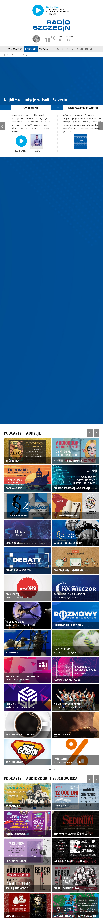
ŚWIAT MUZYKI (31, 108)
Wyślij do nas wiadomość (86, 49)
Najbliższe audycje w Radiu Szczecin (35, 100)
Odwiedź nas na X (67, 49)
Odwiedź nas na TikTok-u (77, 49)
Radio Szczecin (11, 55)
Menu (99, 49)
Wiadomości (15, 49)
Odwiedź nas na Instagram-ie (72, 49)
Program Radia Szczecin (32, 55)
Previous (2, 126)
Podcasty (30, 49)
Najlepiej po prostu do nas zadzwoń (58, 49)
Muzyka (43, 49)
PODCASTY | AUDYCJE (22, 433)
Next (100, 126)
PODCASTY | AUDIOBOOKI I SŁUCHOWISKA (41, 778)
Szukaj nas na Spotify (81, 49)
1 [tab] (49, 770)
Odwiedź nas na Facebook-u (63, 49)
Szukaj (91, 49)
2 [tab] (53, 770)
